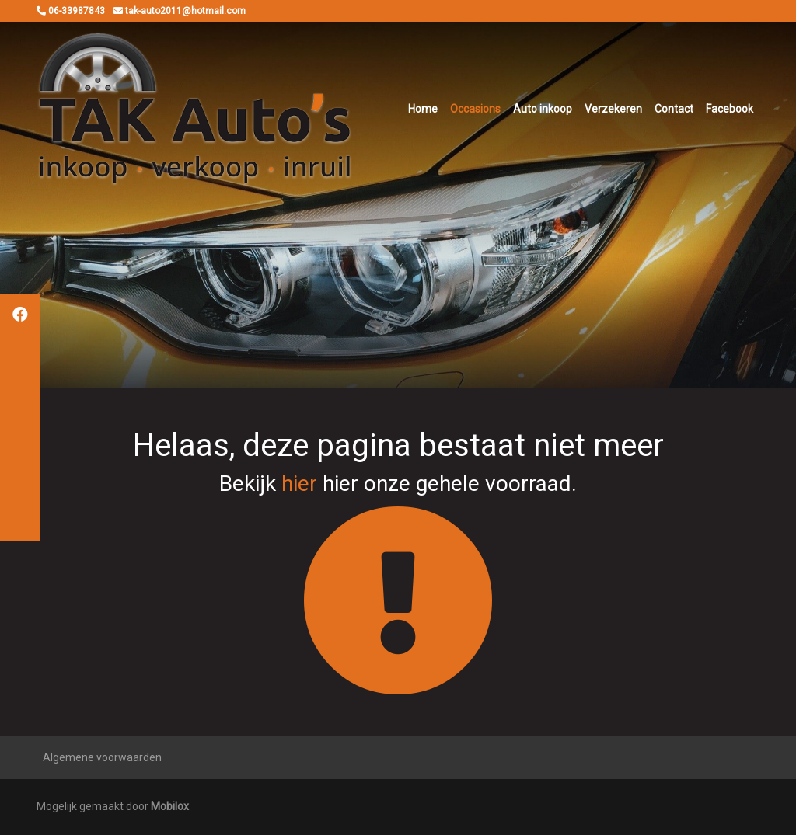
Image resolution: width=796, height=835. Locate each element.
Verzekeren (613, 109)
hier (299, 483)
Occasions (475, 109)
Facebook (729, 109)
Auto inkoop (542, 109)
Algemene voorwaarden (102, 757)
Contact (674, 109)
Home (423, 109)
